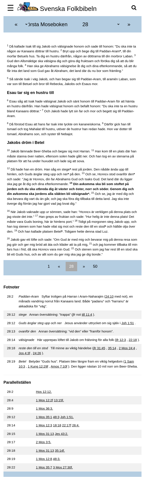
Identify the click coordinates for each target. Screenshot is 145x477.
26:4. (75, 425)
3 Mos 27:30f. (63, 467)
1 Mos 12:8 (44, 459)
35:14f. (60, 450)
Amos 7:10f (59, 366)
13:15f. (59, 400)
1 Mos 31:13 (45, 434)
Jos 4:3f (24, 353)
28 (71, 266)
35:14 (112, 348)
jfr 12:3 (121, 340)
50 (94, 266)
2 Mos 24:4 (127, 348)
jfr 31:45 (99, 348)
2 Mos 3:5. (43, 442)
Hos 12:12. (44, 392)
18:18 (57, 425)
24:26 (37, 353)
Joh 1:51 (127, 323)
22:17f (66, 425)
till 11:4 (87, 314)
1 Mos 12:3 (44, 425)
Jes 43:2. (61, 434)
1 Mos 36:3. (44, 408)
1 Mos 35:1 (44, 417)
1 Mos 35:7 (44, 467)
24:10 (109, 296)
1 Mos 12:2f (44, 400)
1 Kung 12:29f (38, 366)
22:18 (133, 340)
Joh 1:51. (67, 417)
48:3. (56, 459)
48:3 (56, 417)
